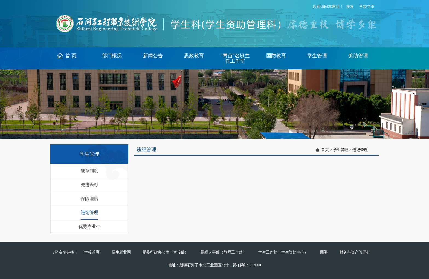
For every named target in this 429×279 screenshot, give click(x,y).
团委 (324, 252)
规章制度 (89, 170)
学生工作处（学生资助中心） (283, 252)
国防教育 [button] (276, 55)
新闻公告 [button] (153, 55)
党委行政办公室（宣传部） (166, 252)
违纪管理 (89, 212)
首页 (325, 150)
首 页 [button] (71, 55)
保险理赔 (89, 198)
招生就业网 (121, 252)
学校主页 (367, 7)
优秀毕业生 (89, 226)
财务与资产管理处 (355, 252)
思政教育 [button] (194, 55)
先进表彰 (89, 184)
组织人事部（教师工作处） (224, 252)
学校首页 (92, 252)
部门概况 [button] (112, 55)
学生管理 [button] (317, 55)
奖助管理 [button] (358, 55)
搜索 (350, 7)
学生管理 (340, 150)
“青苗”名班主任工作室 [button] (235, 58)
